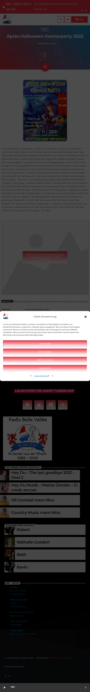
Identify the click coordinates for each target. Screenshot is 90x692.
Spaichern (45, 368)
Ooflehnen (45, 351)
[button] (85, 316)
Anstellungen (45, 360)
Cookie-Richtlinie (41, 376)
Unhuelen (45, 343)
